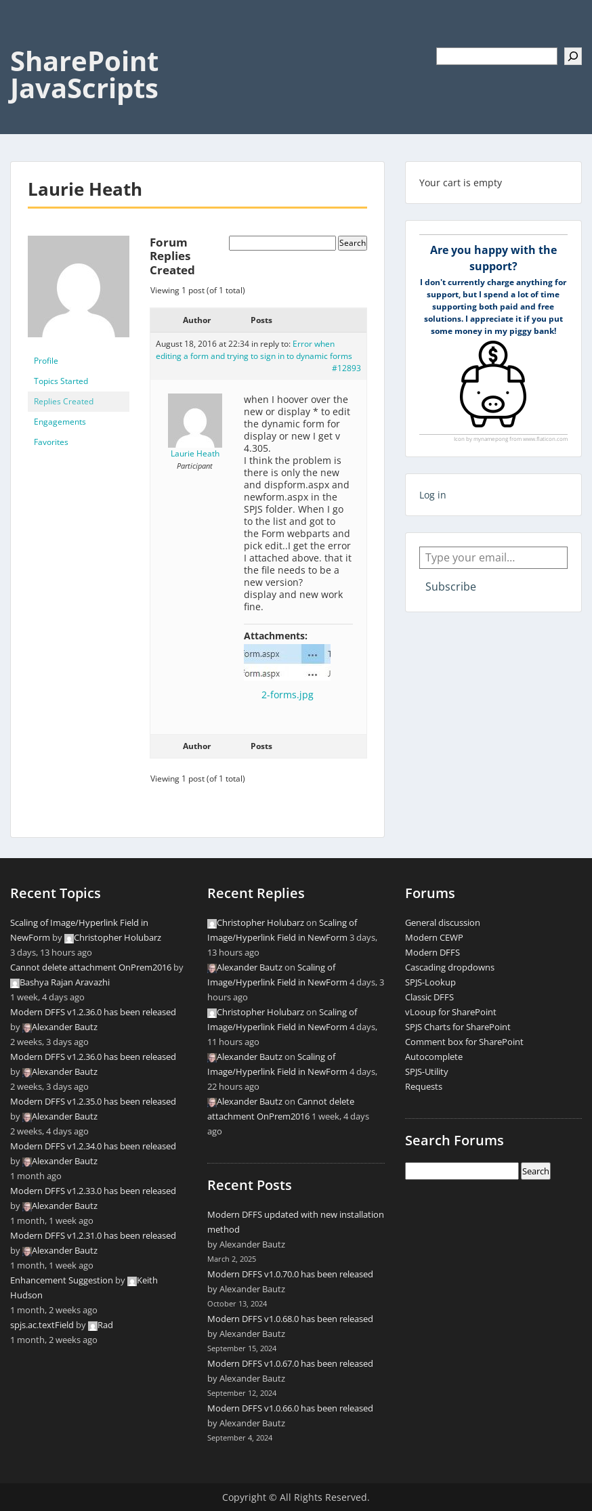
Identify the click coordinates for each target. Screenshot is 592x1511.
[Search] (573, 56)
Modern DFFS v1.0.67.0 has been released (290, 1363)
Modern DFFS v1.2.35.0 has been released (93, 1101)
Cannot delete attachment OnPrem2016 (90, 967)
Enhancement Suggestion (61, 1280)
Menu (24, 37)
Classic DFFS (429, 997)
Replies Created (63, 401)
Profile (46, 360)
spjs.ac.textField (42, 1325)
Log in (432, 494)
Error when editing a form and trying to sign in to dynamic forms (254, 350)
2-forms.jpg (287, 694)
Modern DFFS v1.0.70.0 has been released (290, 1274)
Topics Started (61, 381)
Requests (423, 1086)
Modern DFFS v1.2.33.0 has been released (93, 1191)
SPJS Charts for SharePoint (458, 1027)
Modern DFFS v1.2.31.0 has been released (93, 1235)
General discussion (442, 922)
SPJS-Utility (426, 1071)
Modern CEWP (434, 937)
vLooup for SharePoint (450, 1012)
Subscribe (450, 586)
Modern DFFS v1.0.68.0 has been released (290, 1319)
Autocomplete (434, 1056)
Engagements (60, 421)
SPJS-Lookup (430, 982)
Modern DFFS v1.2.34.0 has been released (93, 1146)
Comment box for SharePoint (464, 1042)
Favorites (51, 442)
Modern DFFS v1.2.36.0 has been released (93, 1012)
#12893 (346, 368)
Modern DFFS (432, 952)
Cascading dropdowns (449, 967)
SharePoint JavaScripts (84, 74)
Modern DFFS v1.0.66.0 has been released (290, 1408)
